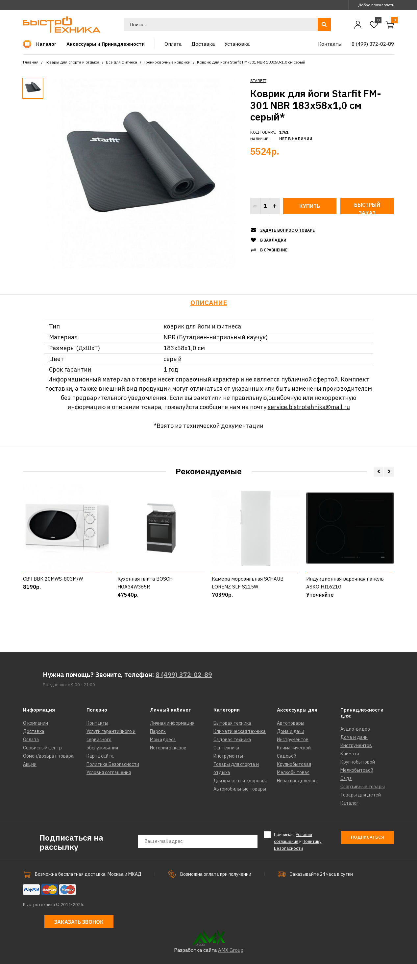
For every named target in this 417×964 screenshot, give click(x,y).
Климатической (294, 748)
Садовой (286, 756)
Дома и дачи (290, 731)
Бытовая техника (232, 723)
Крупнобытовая (294, 764)
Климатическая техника (239, 731)
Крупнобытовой (357, 762)
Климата (349, 754)
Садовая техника (232, 740)
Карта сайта (100, 756)
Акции (30, 764)
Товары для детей (360, 795)
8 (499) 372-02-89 (184, 674)
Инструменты (228, 756)
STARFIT (258, 80)
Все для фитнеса (121, 62)
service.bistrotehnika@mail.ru (309, 407)
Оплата (31, 740)
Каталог (349, 803)
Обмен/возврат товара (48, 756)
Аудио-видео (355, 729)
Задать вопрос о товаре (287, 230)
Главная (30, 62)
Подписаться (367, 837)
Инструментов (292, 740)
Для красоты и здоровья (240, 781)
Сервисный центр (42, 748)
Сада (346, 778)
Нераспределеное (297, 781)
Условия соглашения (108, 772)
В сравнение (273, 250)
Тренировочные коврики (167, 62)
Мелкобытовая (293, 772)
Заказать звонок (79, 922)
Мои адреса (163, 740)
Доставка (33, 731)
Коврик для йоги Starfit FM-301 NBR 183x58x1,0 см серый (251, 62)
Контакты (97, 723)
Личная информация (172, 723)
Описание (208, 302)
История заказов (168, 748)
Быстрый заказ (367, 207)
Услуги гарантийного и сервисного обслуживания (110, 739)
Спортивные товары (362, 787)
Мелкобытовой (356, 770)
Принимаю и (297, 841)
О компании (35, 723)
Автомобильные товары (239, 789)
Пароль (158, 731)
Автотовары (290, 723)
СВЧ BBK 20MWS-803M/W (53, 608)
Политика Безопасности (112, 764)
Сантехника (226, 748)
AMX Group (230, 950)
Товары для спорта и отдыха (72, 62)
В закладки (273, 240)
